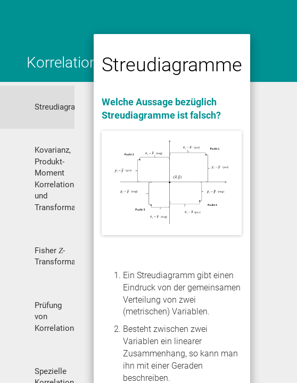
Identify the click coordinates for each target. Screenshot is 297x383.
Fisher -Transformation (55, 256)
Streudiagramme (55, 107)
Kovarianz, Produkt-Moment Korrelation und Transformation (55, 178)
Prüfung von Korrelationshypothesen (55, 317)
